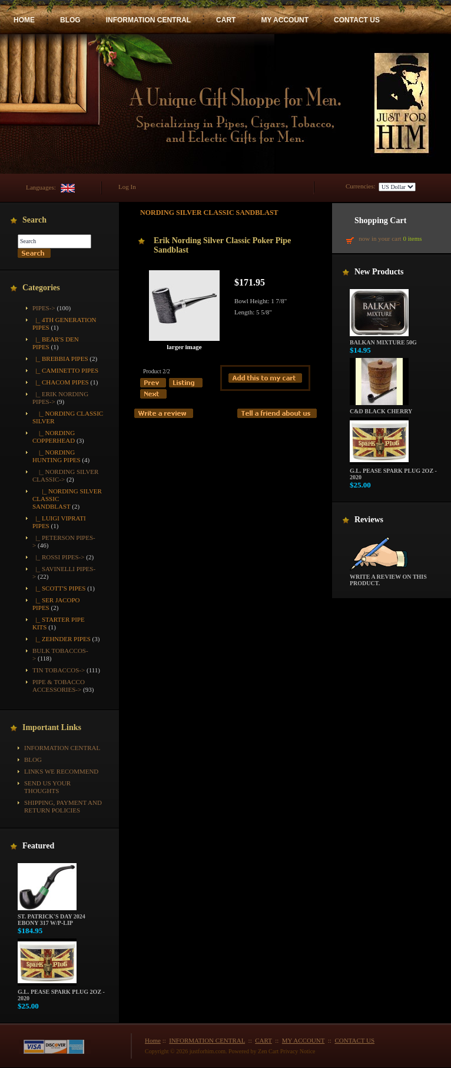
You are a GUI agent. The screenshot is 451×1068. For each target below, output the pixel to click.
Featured (38, 845)
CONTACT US (357, 20)
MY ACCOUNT (285, 20)
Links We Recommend (61, 771)
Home (153, 1040)
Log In (127, 186)
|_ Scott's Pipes (58, 588)
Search (34, 219)
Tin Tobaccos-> (58, 670)
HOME (24, 20)
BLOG (70, 20)
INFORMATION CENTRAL (148, 20)
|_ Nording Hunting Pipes (56, 456)
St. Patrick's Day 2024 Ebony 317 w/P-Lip (51, 917)
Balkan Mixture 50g (383, 340)
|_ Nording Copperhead (53, 436)
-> (43, 307)
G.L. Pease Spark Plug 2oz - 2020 (61, 992)
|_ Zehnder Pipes (61, 638)
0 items (412, 238)
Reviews (368, 519)
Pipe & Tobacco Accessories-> (58, 685)
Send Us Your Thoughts (47, 787)
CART (226, 20)
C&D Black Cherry (381, 408)
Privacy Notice (298, 1051)
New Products (378, 271)
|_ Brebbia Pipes (60, 358)
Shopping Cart (380, 220)
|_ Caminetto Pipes (65, 370)
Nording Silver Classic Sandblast (209, 212)
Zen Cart (268, 1051)
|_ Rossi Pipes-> (58, 556)
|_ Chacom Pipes (60, 382)
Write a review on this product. (388, 577)
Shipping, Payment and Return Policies (63, 806)
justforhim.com (208, 1051)
